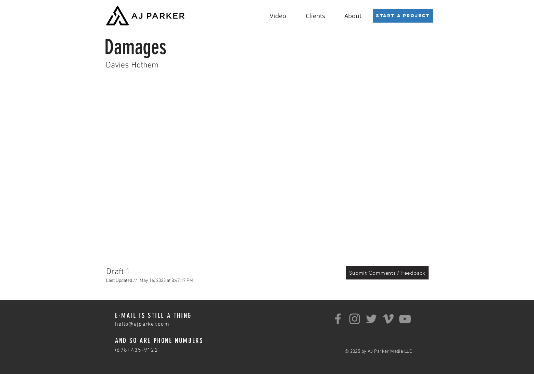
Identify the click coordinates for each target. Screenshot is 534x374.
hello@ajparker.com (142, 324)
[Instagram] (354, 319)
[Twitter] (371, 319)
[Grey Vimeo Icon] (388, 319)
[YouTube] (405, 319)
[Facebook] (338, 319)
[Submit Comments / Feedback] (387, 272)
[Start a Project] (403, 16)
